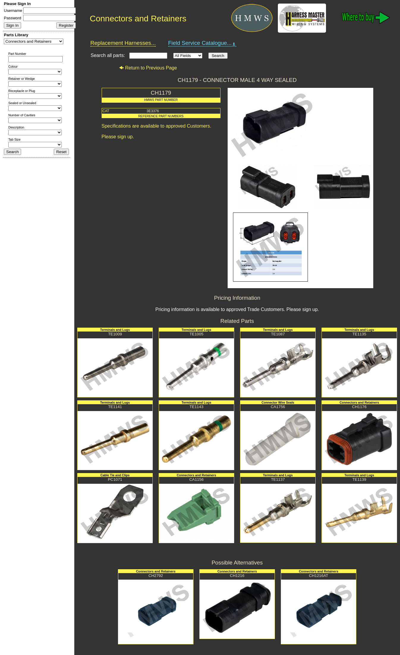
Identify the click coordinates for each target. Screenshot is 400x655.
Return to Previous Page (148, 67)
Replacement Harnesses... (123, 43)
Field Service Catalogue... (202, 43)
